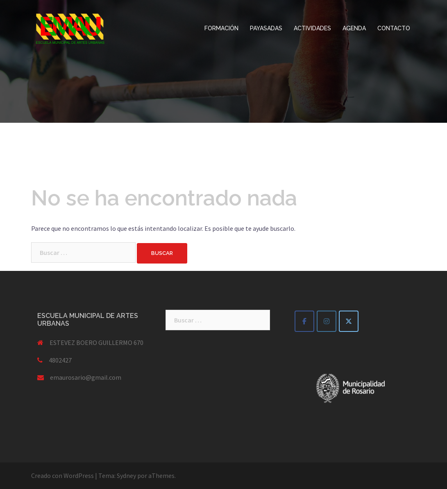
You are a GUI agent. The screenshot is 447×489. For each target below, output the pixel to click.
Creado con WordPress (62, 475)
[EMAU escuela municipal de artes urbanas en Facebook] (304, 321)
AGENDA (354, 28)
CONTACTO (393, 28)
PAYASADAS (266, 28)
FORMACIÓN (221, 28)
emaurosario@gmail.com (85, 377)
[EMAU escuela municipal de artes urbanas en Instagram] (326, 321)
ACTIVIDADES (312, 28)
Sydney (126, 475)
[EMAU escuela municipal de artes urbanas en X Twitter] (349, 321)
